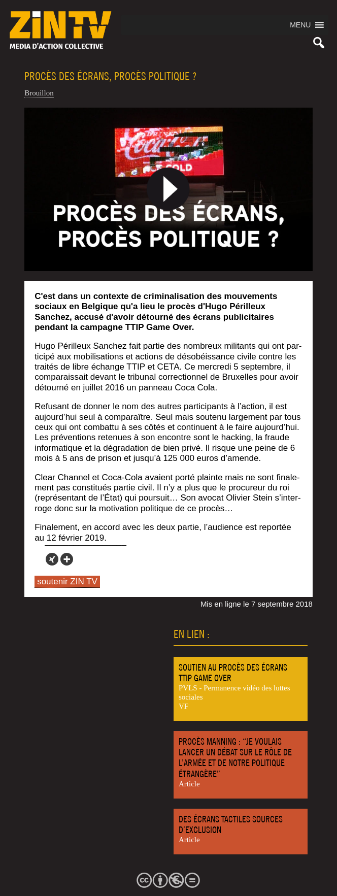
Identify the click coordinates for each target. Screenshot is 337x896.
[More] (66, 559)
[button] (300, 25)
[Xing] (52, 559)
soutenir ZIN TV (67, 581)
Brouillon (39, 93)
